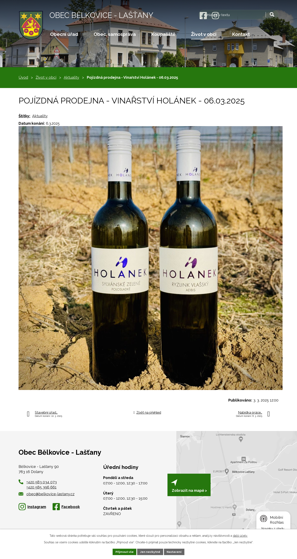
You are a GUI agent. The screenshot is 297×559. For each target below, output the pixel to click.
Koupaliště (163, 34)
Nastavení (174, 551)
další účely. (240, 535)
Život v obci (204, 34)
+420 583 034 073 (41, 482)
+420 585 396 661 (41, 487)
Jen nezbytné (150, 551)
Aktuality (71, 77)
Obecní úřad (64, 34)
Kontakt (241, 34)
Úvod (23, 77)
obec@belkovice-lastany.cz (46, 494)
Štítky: (24, 116)
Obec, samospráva (115, 34)
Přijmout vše (124, 551)
